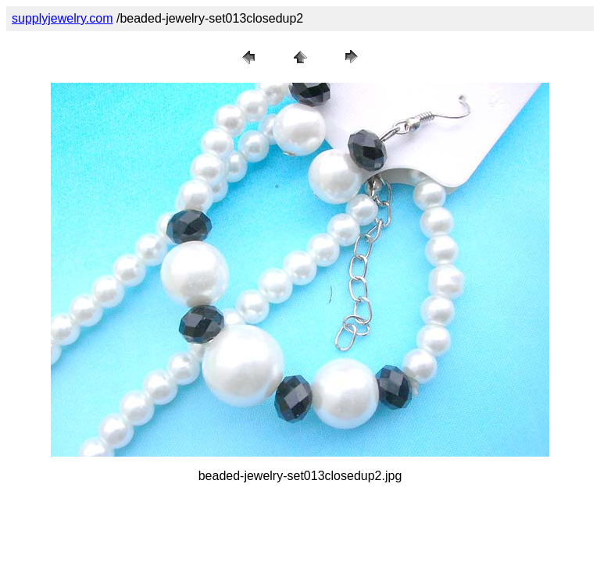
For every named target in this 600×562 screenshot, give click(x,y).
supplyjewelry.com (62, 18)
